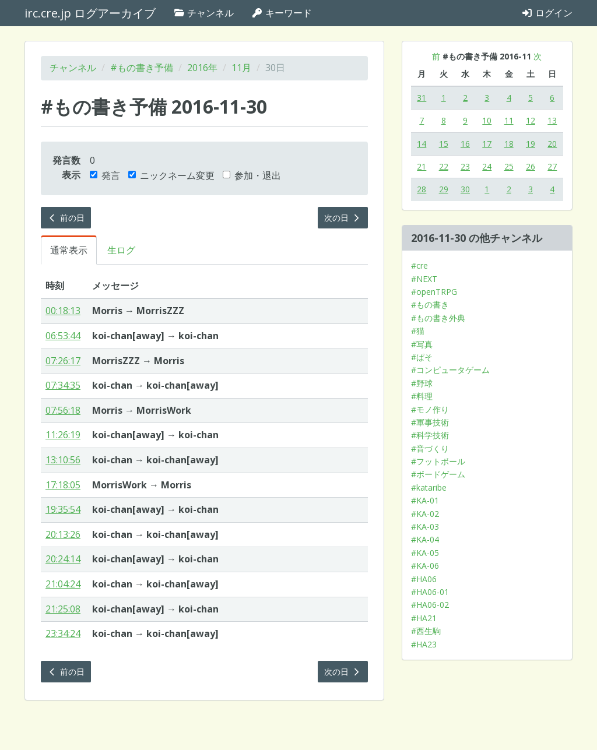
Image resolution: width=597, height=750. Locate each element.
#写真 (422, 344)
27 (552, 166)
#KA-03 (425, 526)
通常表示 (68, 250)
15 (443, 143)
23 (465, 166)
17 (486, 143)
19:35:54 (62, 509)
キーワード (281, 12)
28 (421, 189)
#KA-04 (425, 539)
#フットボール (438, 461)
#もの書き (430, 304)
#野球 (422, 383)
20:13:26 (62, 534)
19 (530, 143)
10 (486, 120)
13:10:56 (62, 459)
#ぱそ (422, 356)
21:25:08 (62, 609)
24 (486, 166)
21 (421, 166)
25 (509, 166)
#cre (419, 265)
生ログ (121, 250)
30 (465, 189)
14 (421, 143)
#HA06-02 (430, 604)
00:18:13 (62, 310)
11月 (241, 67)
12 (530, 120)
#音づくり (430, 448)
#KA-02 (425, 513)
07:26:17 (62, 360)
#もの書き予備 (141, 67)
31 (421, 97)
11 (509, 120)
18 (509, 143)
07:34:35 (62, 385)
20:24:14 (62, 558)
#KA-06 (425, 565)
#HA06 (424, 578)
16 (465, 143)
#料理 (422, 396)
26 (530, 166)
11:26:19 (62, 434)
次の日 (342, 217)
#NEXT (424, 278)
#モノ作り (430, 409)
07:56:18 (62, 410)
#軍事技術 (430, 422)
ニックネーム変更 (171, 175)
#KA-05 (425, 552)
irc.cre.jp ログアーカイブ (90, 13)
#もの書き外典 (438, 317)
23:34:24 (62, 633)
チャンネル (203, 12)
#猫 (417, 330)
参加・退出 (252, 175)
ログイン (547, 12)
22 (443, 166)
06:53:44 (62, 335)
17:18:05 (62, 484)
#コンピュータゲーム (450, 369)
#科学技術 (430, 435)
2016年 (202, 67)
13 (552, 120)
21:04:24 (62, 584)
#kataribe (429, 487)
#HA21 (424, 618)
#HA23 (424, 644)
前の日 (66, 217)
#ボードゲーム (438, 474)
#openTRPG (434, 291)
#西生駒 (426, 630)
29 (443, 189)
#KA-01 (425, 500)
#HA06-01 (430, 591)
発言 (105, 175)
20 (552, 143)
